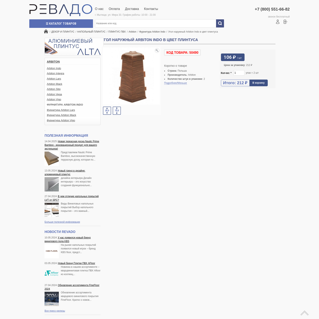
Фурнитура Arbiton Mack (61, 115)
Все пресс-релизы (55, 310)
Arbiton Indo (54, 68)
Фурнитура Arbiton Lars (61, 109)
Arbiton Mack (54, 83)
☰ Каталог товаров (61, 23)
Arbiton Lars (54, 78)
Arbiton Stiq (53, 89)
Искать (221, 23)
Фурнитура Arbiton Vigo (61, 120)
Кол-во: (226, 73)
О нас (99, 9)
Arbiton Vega (54, 94)
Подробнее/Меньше (175, 83)
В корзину (258, 82)
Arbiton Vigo (54, 99)
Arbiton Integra (55, 73)
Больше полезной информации (62, 222)
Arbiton (53, 61)
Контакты (151, 9)
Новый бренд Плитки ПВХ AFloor (76, 263)
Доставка (132, 9)
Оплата (114, 9)
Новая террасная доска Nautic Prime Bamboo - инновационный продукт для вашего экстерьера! (72, 145)
